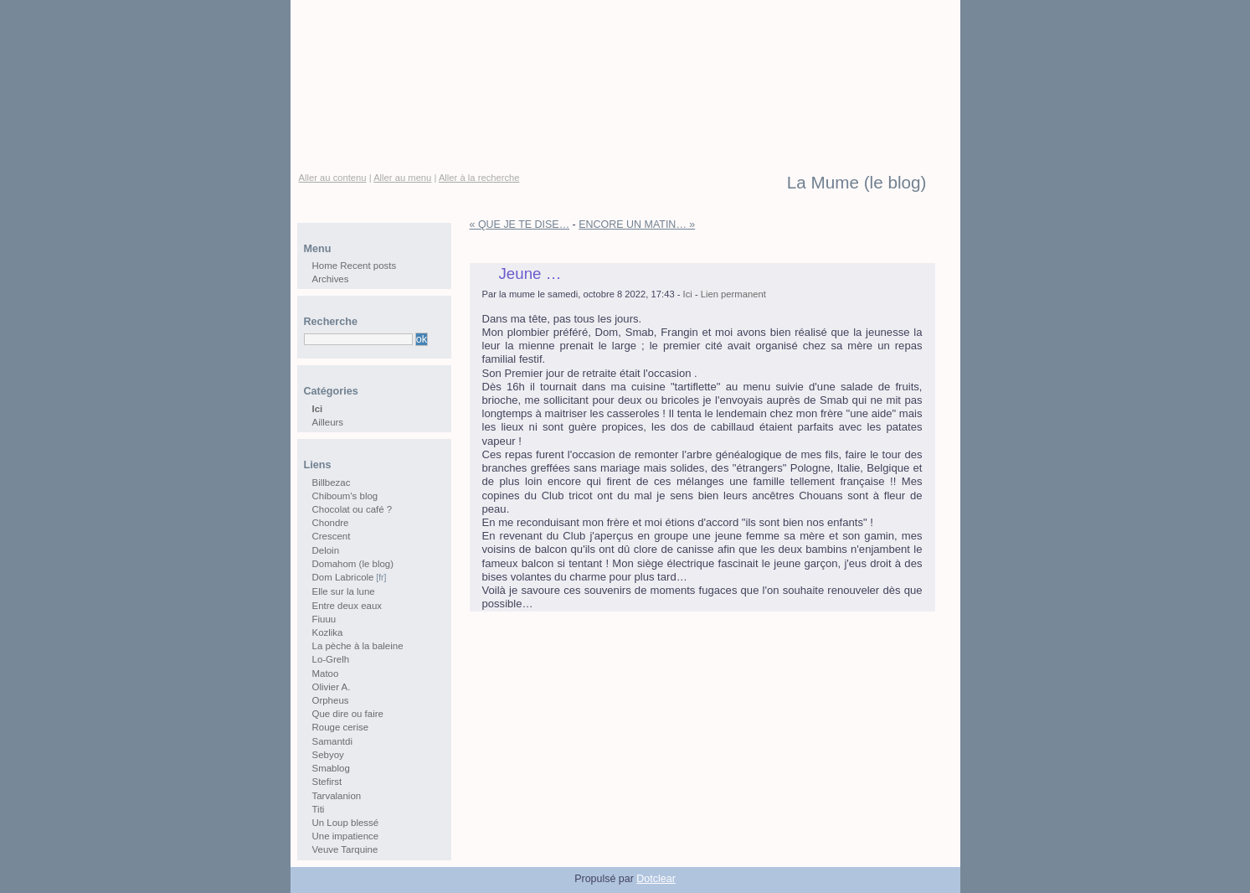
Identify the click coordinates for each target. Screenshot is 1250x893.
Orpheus (330, 700)
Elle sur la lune (343, 591)
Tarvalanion (337, 796)
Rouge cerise (340, 727)
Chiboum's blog (345, 496)
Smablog (331, 768)
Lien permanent (733, 294)
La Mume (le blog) (857, 182)
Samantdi (332, 741)
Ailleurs (328, 422)
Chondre (330, 523)
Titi (318, 809)
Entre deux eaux (347, 606)
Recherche (331, 322)
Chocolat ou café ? (352, 509)
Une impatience (345, 836)
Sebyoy (328, 755)
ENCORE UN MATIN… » (637, 224)
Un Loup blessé (345, 823)
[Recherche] (358, 339)
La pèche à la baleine (358, 646)
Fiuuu (324, 619)
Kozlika (327, 632)
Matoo (325, 673)
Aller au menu (402, 178)
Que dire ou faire (347, 714)
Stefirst (327, 782)
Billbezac (331, 482)
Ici (687, 294)
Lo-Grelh (331, 659)
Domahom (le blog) (353, 564)
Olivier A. (331, 687)
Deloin (326, 550)
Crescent (331, 536)
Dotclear (655, 879)
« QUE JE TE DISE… (520, 224)
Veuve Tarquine (345, 849)
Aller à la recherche (479, 178)
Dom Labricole (343, 577)
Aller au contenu (333, 178)
